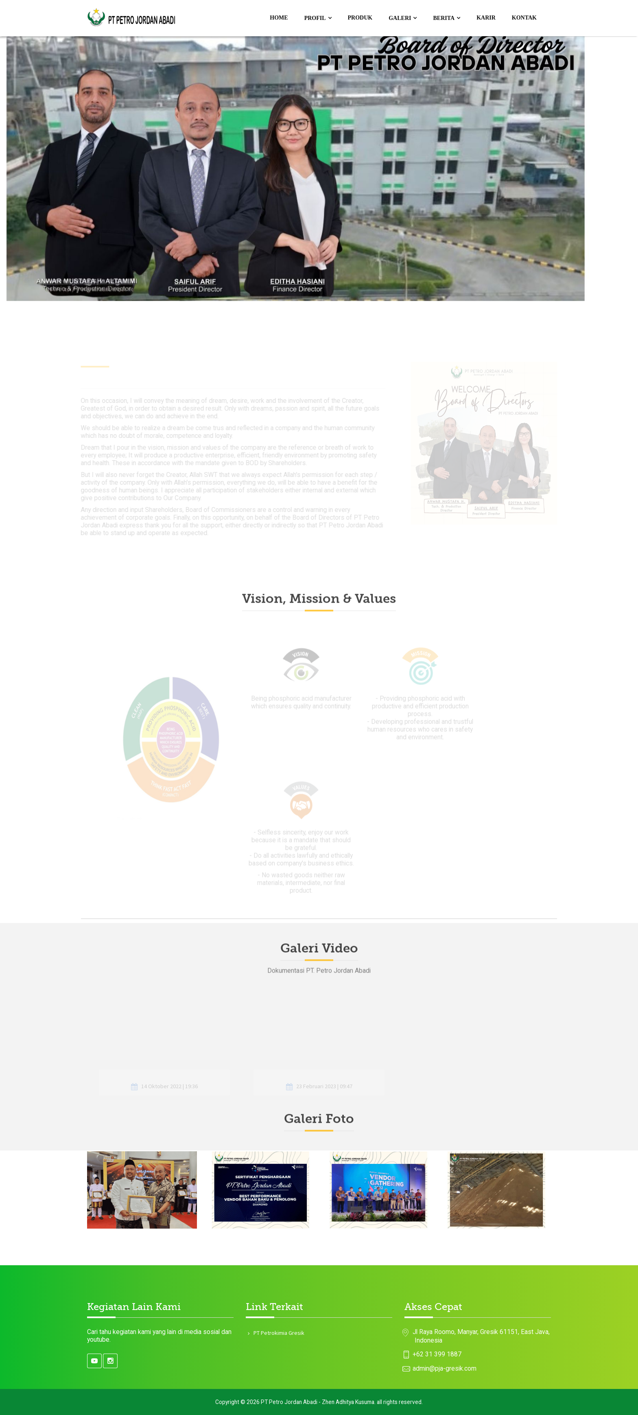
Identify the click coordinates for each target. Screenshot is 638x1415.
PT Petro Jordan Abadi (289, 1402)
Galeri (400, 18)
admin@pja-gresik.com (444, 1368)
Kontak (524, 18)
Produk (360, 18)
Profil (315, 18)
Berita (443, 18)
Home (279, 18)
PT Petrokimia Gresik (278, 1332)
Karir (486, 18)
